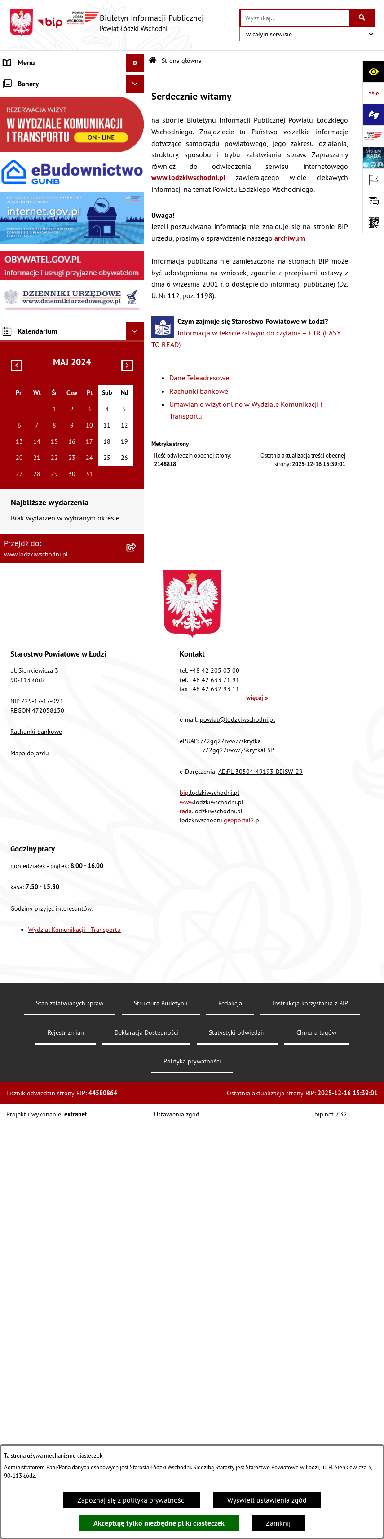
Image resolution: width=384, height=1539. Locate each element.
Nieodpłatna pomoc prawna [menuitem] (46, 225)
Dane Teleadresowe (199, 377)
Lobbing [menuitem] (16, 261)
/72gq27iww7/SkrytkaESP (238, 1164)
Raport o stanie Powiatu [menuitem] (40, 153)
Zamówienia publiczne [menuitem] (38, 207)
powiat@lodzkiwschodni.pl (237, 1133)
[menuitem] (72, 99)
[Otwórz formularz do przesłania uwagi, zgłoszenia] (373, 201)
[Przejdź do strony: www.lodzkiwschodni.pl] (373, 136)
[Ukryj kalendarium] (135, 745)
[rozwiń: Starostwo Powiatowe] (137, 117)
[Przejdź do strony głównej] (106, 23)
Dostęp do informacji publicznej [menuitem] (52, 315)
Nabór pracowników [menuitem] (35, 387)
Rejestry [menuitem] (15, 441)
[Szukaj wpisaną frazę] (362, 18)
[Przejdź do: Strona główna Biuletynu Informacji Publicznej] (152, 60)
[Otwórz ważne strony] (373, 179)
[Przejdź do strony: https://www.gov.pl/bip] (373, 93)
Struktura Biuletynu (161, 1417)
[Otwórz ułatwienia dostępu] (373, 71)
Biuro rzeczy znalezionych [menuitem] (42, 297)
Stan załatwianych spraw (69, 1417)
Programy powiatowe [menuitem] (36, 279)
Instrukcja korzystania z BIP (310, 1417)
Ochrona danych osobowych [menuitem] (47, 351)
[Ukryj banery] (135, 498)
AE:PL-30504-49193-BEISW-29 (260, 1186)
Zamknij (278, 1522)
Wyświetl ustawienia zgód (267, 1499)
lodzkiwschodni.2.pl (220, 1234)
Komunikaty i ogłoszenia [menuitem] (41, 189)
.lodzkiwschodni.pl (209, 1207)
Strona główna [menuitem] (26, 80)
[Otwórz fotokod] (373, 222)
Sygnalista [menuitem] (19, 405)
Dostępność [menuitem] (22, 333)
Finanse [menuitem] (15, 171)
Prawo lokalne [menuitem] (26, 135)
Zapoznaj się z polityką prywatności (131, 1499)
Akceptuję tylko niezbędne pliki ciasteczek (159, 1523)
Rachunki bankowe (198, 391)
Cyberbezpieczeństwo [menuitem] (36, 458)
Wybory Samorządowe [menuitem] (37, 423)
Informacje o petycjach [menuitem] (38, 243)
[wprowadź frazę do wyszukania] (294, 18)
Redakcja (230, 1417)
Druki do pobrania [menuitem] (31, 476)
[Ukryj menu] (135, 63)
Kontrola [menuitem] (17, 369)
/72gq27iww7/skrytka (231, 1155)
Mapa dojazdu (29, 1167)
